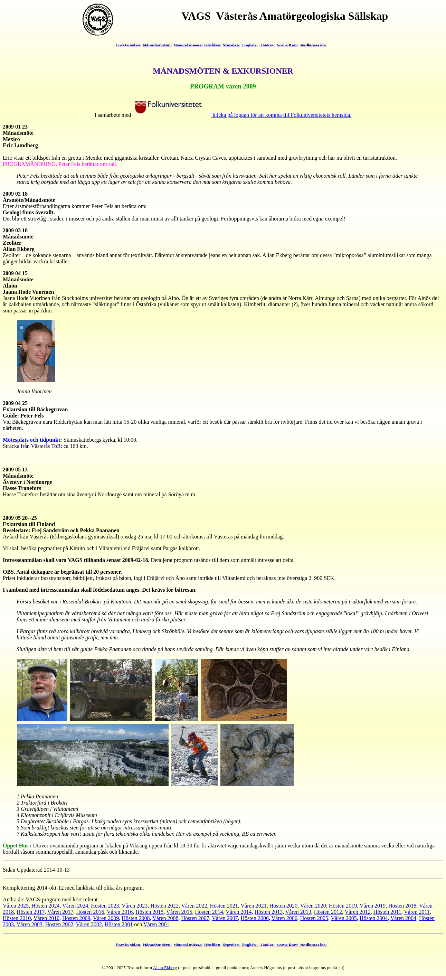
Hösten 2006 (255, 918)
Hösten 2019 (343, 906)
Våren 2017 (60, 912)
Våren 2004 (403, 918)
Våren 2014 (239, 912)
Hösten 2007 (195, 918)
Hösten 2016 (90, 912)
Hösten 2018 (402, 906)
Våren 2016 (120, 912)
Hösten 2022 (164, 906)
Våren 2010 (46, 918)
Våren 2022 (194, 906)
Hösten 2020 (283, 906)
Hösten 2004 (374, 918)
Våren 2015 (179, 912)
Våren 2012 (358, 912)
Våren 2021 (254, 906)
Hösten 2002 (59, 924)
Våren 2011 (417, 912)
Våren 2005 (344, 918)
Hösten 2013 (269, 912)
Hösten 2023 (105, 906)
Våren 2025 (16, 906)
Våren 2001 (156, 924)
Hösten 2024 (45, 906)
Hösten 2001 (119, 924)
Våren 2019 (373, 906)
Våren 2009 (106, 918)
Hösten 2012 (328, 912)
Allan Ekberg (165, 967)
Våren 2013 (298, 912)
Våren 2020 (313, 906)
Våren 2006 (284, 918)
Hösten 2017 (31, 912)
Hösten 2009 (76, 918)
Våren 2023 (135, 906)
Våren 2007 (225, 918)
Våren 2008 (165, 918)
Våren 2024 (75, 906)
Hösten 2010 (17, 918)
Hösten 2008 (136, 918)
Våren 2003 (29, 924)
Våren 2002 (89, 924)
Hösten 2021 (224, 906)
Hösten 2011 (387, 912)
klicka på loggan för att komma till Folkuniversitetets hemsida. (242, 115)
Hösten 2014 (209, 912)
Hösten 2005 (314, 918)
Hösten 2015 (149, 912)
